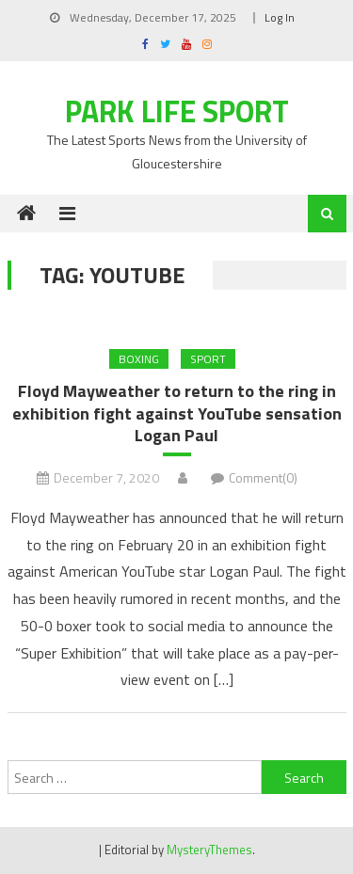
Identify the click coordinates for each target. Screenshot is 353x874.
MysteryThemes (209, 849)
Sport (208, 359)
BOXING (139, 359)
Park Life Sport (177, 111)
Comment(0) (263, 477)
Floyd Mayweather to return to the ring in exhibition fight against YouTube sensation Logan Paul (177, 413)
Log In (280, 17)
